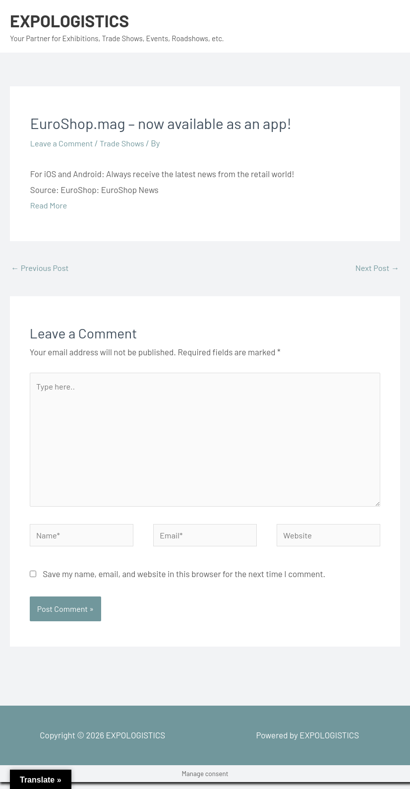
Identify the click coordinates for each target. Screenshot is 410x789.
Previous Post (41, 268)
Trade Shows (125, 143)
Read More (49, 205)
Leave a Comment (63, 143)
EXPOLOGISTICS (71, 20)
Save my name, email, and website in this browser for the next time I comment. (184, 581)
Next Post (376, 268)
